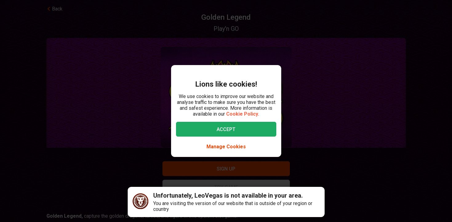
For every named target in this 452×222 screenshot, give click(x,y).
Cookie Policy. (242, 114)
